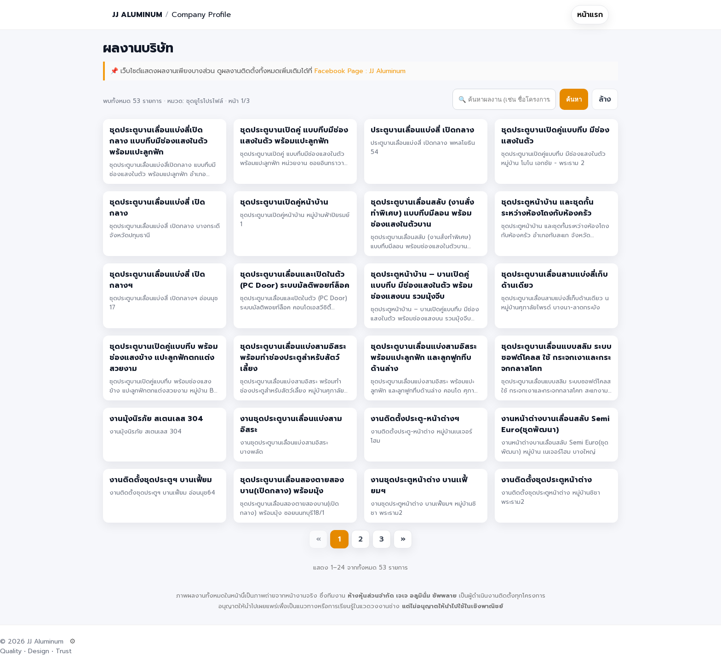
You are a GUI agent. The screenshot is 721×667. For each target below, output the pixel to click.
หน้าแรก (590, 14)
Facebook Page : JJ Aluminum (360, 71)
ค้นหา (574, 99)
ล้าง (605, 99)
